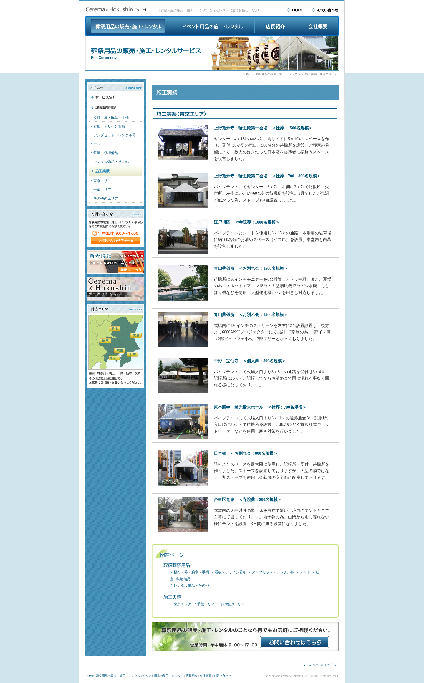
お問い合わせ (222, 675)
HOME (247, 74)
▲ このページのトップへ (319, 665)
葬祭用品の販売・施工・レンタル (278, 74)
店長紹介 (192, 675)
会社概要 (205, 675)
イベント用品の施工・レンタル (162, 675)
